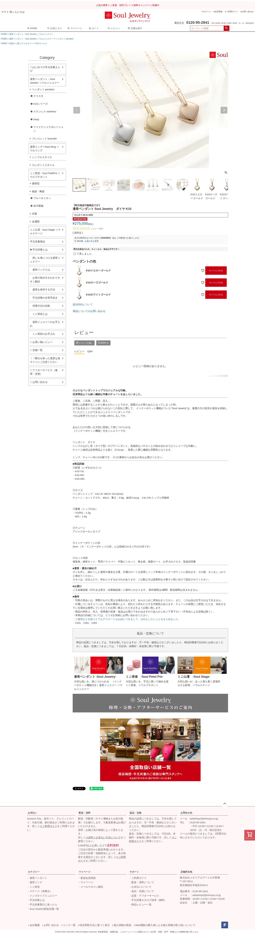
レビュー (113, 28)
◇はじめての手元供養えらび (45, 69)
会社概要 (35, 925)
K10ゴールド (41, 43)
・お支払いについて (140, 886)
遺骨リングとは (40, 269)
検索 (226, 28)
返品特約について (83, 304)
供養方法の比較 (40, 305)
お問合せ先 (186, 812)
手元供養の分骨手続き (44, 297)
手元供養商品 (37, 241)
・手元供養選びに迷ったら (42, 904)
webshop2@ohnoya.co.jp (204, 818)
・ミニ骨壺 (33, 886)
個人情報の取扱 (122, 925)
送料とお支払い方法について (104, 837)
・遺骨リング (34, 882)
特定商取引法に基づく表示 (95, 925)
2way (36, 119)
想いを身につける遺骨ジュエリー (45, 259)
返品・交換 (135, 812)
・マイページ (85, 882)
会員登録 (218, 11)
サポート (134, 871)
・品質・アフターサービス (144, 895)
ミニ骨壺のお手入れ (42, 333)
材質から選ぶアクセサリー (21, 43)
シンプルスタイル (42, 157)
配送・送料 (84, 812)
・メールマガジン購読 (90, 886)
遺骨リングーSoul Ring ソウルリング (44, 148)
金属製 (36, 221)
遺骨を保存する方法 (42, 289)
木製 (34, 213)
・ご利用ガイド (138, 877)
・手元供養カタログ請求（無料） (148, 900)
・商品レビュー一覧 (140, 904)
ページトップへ (224, 803)
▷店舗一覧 (36, 350)
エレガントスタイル (43, 165)
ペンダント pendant (65, 39)
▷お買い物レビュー (41, 342)
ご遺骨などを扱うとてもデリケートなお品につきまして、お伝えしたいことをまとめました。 (128, 619)
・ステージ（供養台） (39, 891)
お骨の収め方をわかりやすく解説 (45, 279)
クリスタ (38, 95)
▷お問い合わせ (39, 382)
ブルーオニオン (42, 198)
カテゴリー (34, 871)
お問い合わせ (248, 11)
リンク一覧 (69, 925)
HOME (32, 28)
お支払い (32, 812)
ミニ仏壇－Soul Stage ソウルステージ (45, 231)
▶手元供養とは (39, 249)
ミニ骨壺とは (39, 314)
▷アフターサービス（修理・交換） (44, 372)
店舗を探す (135, 28)
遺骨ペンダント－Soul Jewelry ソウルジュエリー (31, 34)
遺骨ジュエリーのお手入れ (45, 324)
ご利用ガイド (232, 11)
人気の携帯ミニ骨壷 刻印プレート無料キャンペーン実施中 (127, 5)
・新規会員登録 (87, 877)
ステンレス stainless (44, 111)
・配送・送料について (141, 882)
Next (224, 110)
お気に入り (54, 28)
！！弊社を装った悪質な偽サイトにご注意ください (45, 360)
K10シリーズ (40, 103)
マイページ (74, 28)
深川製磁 (38, 205)
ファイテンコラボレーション (48, 129)
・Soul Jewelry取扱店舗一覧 (43, 908)
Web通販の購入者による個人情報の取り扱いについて (165, 925)
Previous (76, 110)
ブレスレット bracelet (44, 138)
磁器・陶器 (38, 191)
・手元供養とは (36, 900)
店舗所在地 (186, 871)
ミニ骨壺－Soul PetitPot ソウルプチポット (45, 175)
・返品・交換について (141, 891)
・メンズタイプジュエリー (42, 895)
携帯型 (36, 183)
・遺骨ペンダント (37, 877)
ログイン (207, 11)
